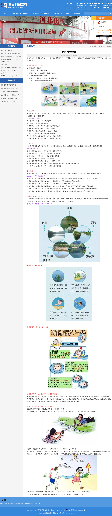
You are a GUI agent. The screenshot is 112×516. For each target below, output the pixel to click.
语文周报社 (27, 503)
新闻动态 (25, 13)
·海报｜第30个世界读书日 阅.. (9, 98)
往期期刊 (46, 13)
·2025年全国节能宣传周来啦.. (9, 88)
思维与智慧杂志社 (35, 503)
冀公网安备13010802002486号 (75, 510)
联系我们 (77, 13)
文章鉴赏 (66, 13)
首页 (98, 46)
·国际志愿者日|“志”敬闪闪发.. (9, 85)
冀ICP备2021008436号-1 (58, 510)
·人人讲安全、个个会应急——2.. (10, 95)
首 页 (5, 13)
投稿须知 (36, 13)
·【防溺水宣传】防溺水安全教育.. (10, 91)
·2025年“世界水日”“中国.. (8, 101)
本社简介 (15, 13)
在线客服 (102, 22)
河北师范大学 (3, 503)
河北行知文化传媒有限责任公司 (16, 503)
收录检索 (56, 13)
